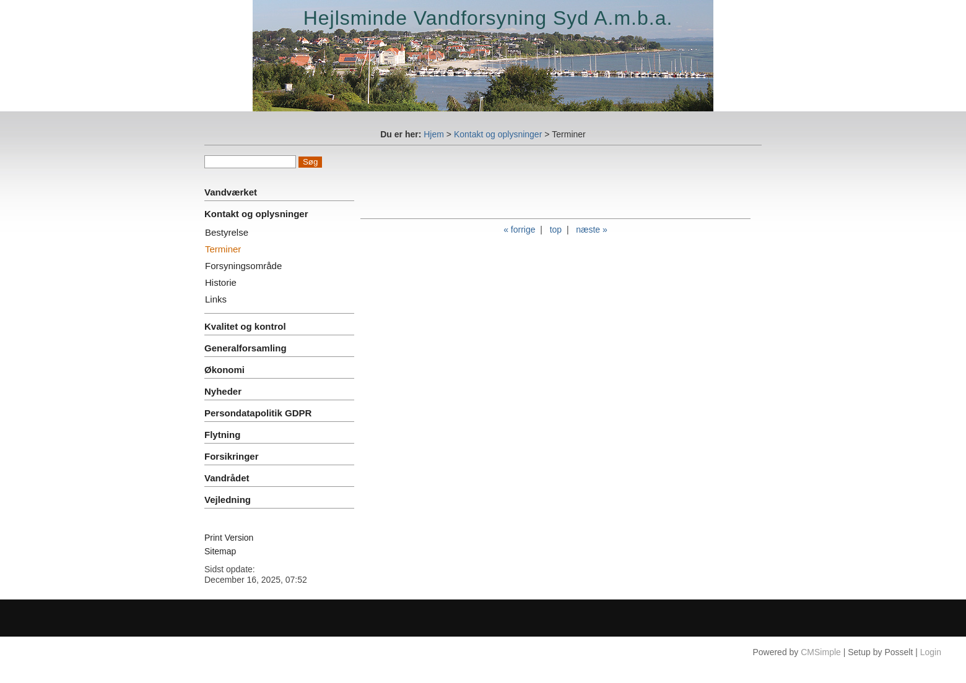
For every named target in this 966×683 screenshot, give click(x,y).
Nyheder (223, 391)
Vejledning (227, 499)
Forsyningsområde (243, 265)
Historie (221, 282)
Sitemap (220, 551)
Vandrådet (227, 478)
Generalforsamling (245, 348)
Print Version (228, 538)
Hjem (434, 134)
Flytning (222, 434)
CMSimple (821, 652)
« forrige (519, 229)
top (556, 229)
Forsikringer (231, 456)
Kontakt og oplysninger (498, 134)
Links (216, 299)
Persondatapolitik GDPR (257, 413)
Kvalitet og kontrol (245, 326)
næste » (591, 229)
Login (930, 652)
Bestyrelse (226, 232)
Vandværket (230, 192)
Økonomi (224, 369)
